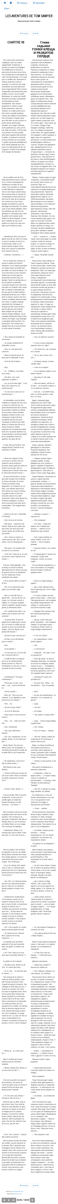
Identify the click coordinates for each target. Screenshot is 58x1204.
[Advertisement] (29, 25)
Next (35, 33)
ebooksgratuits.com (17, 1191)
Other (7, 8)
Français (23, 3)
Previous (24, 33)
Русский (39, 3)
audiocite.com (18, 1193)
